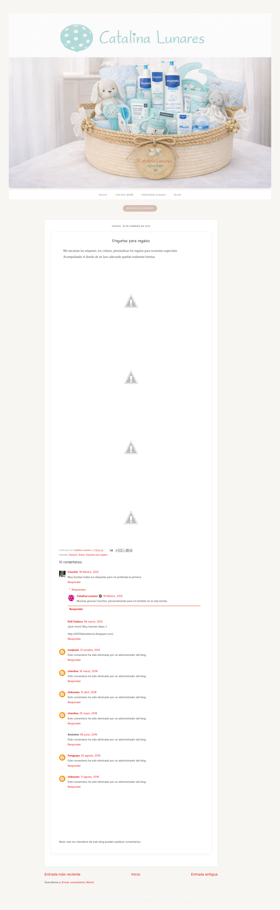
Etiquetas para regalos (96, 555)
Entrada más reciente (62, 874)
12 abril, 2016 (89, 692)
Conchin (73, 572)
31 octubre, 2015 (90, 649)
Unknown (74, 692)
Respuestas (79, 589)
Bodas (82, 555)
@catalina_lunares (140, 208)
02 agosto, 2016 (90, 755)
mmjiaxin (73, 649)
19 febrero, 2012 (89, 572)
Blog (177, 194)
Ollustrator (147, 896)
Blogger (185, 896)
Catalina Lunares (87, 596)
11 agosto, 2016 (90, 776)
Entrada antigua (204, 874)
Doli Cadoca (75, 621)
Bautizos (73, 555)
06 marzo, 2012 (93, 621)
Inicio (103, 194)
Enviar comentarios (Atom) (78, 882)
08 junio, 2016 (88, 734)
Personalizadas (154, 194)
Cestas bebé (124, 194)
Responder (74, 582)
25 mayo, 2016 (88, 713)
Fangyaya (74, 755)
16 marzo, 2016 (88, 671)
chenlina (73, 671)
